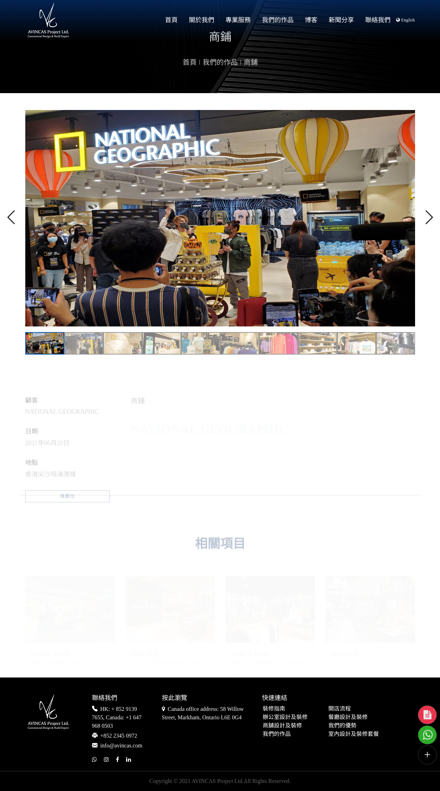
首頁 (171, 20)
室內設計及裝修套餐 (353, 734)
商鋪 (251, 73)
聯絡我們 (377, 20)
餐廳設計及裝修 (348, 717)
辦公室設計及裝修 (285, 717)
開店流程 (339, 709)
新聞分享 (341, 20)
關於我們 (201, 20)
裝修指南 (274, 709)
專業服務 (238, 20)
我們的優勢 (342, 726)
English (405, 20)
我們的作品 (278, 20)
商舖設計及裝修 (282, 726)
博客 (311, 20)
